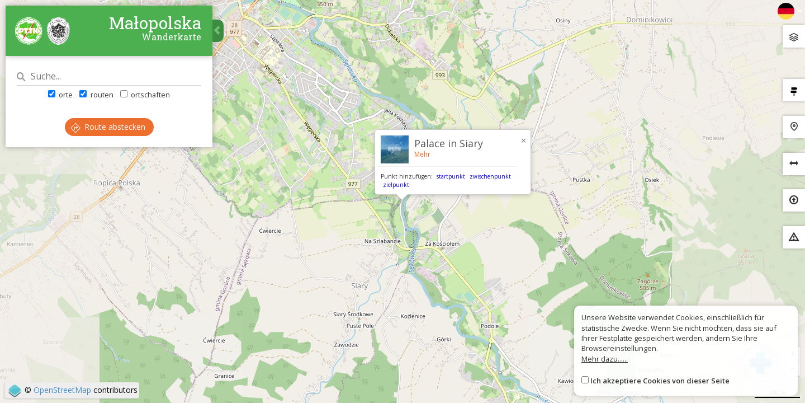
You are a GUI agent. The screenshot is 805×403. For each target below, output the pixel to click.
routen (96, 95)
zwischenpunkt (490, 176)
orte (60, 95)
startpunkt (451, 176)
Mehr (422, 154)
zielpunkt (396, 185)
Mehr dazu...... (604, 359)
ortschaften (145, 95)
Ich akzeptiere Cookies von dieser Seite (660, 381)
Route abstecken (107, 126)
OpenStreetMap (62, 390)
